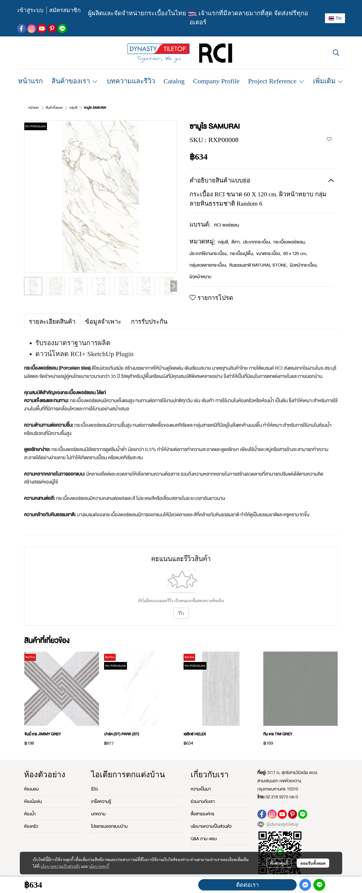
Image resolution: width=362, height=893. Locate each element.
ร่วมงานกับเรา (203, 801)
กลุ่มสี (73, 107)
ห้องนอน (31, 789)
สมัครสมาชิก (65, 10)
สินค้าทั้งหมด (54, 107)
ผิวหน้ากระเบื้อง (304, 265)
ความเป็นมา (201, 789)
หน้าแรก (34, 107)
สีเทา (236, 242)
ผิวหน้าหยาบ (200, 276)
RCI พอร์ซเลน (226, 225)
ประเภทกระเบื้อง (257, 242)
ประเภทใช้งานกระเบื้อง (208, 253)
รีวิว (181, 613)
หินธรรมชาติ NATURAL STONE (258, 265)
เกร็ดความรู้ (101, 801)
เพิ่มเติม (328, 81)
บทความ (98, 814)
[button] (335, 18)
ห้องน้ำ (30, 814)
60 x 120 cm (295, 253)
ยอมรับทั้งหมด (313, 863)
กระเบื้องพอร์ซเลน (289, 242)
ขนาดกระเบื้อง (268, 253)
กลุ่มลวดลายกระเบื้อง (208, 265)
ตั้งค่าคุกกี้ (279, 863)
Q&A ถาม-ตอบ (204, 838)
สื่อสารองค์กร (202, 814)
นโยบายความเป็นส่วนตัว (60, 866)
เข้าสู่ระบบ (31, 10)
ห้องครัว (31, 826)
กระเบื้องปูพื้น (242, 253)
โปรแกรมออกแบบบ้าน (109, 826)
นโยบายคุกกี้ (99, 866)
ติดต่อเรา (247, 885)
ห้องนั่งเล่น (33, 801)
